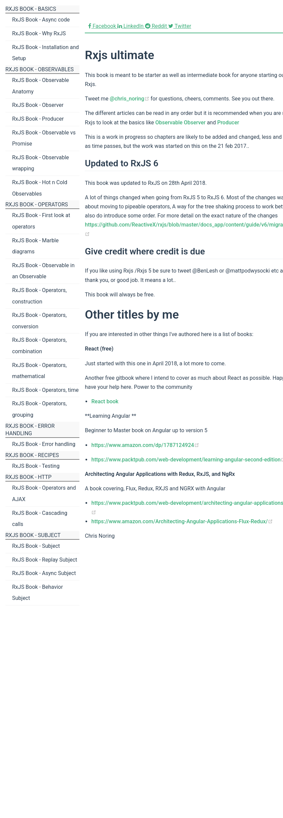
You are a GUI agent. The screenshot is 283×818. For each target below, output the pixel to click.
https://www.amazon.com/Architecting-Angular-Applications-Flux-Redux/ (182, 521)
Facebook (102, 26)
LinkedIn (131, 26)
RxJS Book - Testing (36, 466)
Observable (169, 122)
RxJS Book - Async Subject (44, 573)
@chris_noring (129, 98)
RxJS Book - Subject (36, 546)
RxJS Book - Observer (38, 105)
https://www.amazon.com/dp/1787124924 (145, 445)
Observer (195, 122)
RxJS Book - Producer (38, 119)
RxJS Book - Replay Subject (44, 560)
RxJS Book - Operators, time (45, 390)
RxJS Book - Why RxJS (39, 33)
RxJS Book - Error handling (43, 444)
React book (104, 401)
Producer (228, 122)
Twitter (179, 26)
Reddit (156, 26)
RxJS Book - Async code (41, 19)
